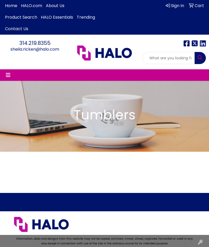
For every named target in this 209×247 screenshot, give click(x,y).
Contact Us (16, 29)
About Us (55, 6)
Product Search (21, 17)
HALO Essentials (57, 17)
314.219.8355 (35, 43)
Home (11, 6)
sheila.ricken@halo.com (34, 49)
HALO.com (31, 6)
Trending (86, 17)
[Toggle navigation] (8, 75)
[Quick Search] (168, 58)
